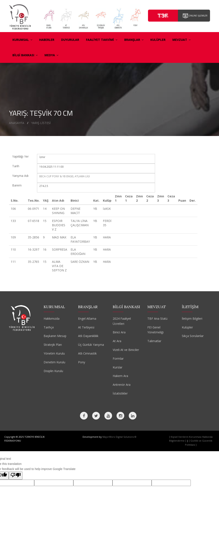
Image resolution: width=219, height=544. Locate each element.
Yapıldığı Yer (20, 156)
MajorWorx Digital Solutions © (119, 436)
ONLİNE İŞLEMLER (195, 15)
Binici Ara (119, 332)
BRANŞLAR (134, 40)
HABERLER (46, 40)
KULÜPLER (158, 40)
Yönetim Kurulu (54, 353)
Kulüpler (187, 327)
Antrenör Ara (121, 385)
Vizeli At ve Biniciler (126, 350)
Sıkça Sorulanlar (193, 336)
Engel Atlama (87, 318)
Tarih (15, 166)
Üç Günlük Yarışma (91, 345)
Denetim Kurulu (54, 362)
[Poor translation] (15, 476)
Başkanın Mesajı (55, 336)
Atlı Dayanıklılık (88, 336)
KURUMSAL (22, 40)
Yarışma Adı (20, 176)
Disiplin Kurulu (53, 371)
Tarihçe (49, 327)
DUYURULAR (70, 40)
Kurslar (117, 367)
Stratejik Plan (53, 345)
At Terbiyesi (86, 327)
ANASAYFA (16, 123)
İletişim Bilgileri (192, 318)
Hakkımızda (51, 318)
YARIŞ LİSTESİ (41, 123)
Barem (17, 185)
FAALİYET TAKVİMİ (101, 40)
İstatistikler (120, 393)
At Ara (117, 341)
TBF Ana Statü (157, 318)
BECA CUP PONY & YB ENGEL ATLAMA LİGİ (64, 176)
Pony (81, 362)
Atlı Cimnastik (87, 353)
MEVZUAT (181, 40)
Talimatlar (154, 341)
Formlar (118, 358)
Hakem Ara (120, 376)
